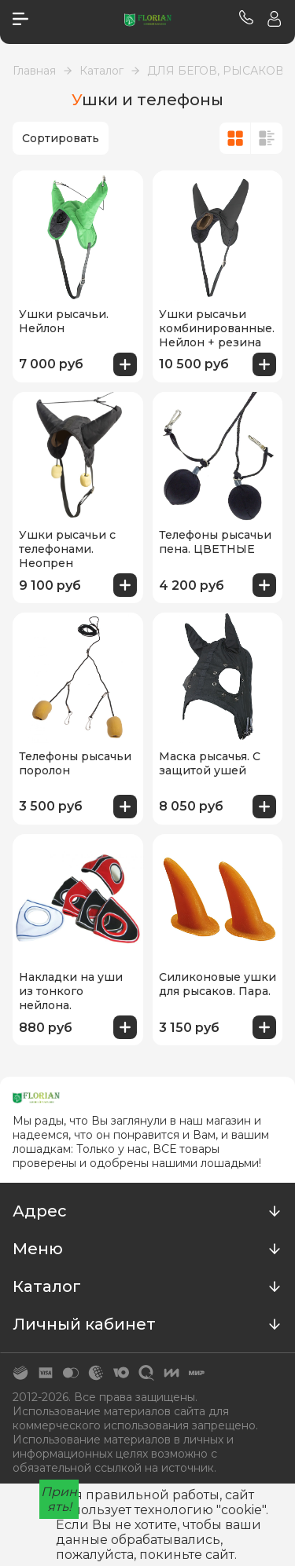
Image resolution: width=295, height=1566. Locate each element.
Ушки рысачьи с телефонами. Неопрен (67, 549)
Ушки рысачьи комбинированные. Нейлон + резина (217, 328)
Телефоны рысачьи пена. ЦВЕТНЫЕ (215, 542)
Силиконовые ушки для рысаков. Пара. (217, 984)
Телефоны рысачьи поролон (75, 763)
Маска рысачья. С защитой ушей (209, 763)
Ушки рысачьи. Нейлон (64, 321)
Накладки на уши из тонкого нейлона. (71, 991)
